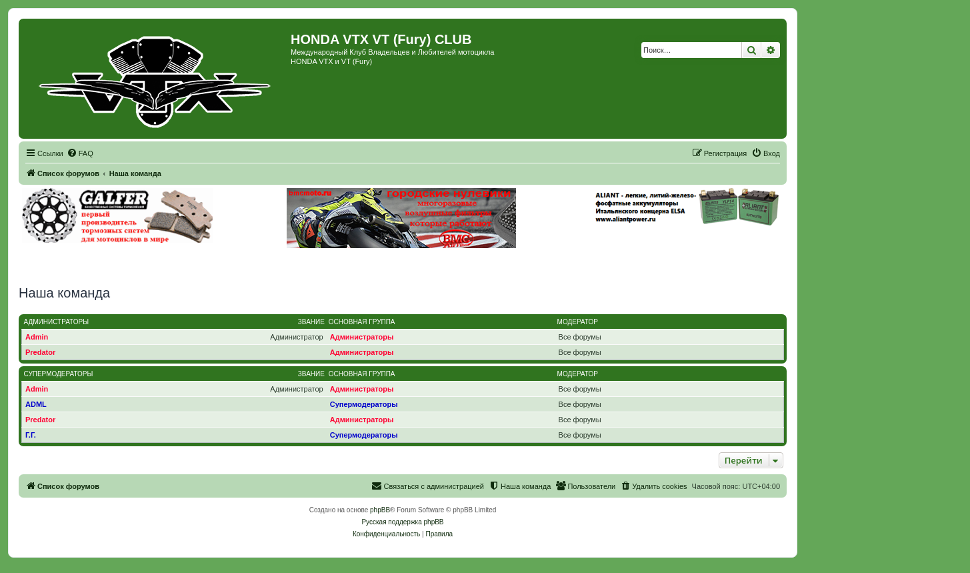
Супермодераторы (58, 374)
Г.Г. (30, 435)
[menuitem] (80, 153)
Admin (36, 337)
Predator (40, 352)
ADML (36, 404)
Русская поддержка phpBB (402, 522)
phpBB (380, 510)
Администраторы (56, 322)
